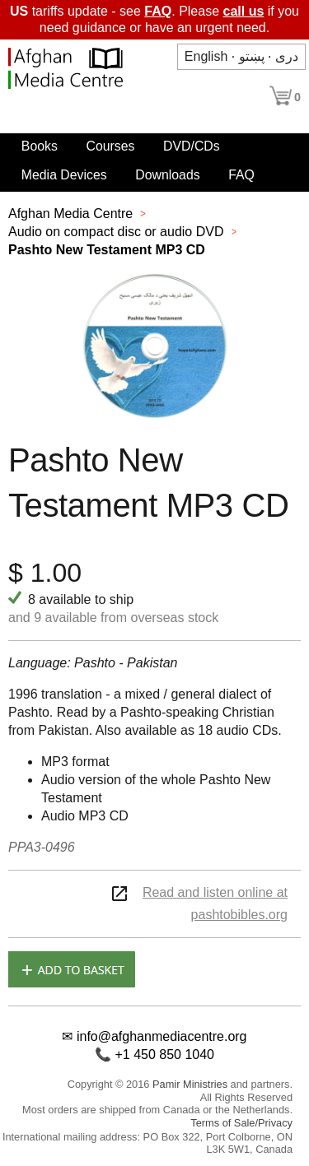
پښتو (252, 56)
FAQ (157, 11)
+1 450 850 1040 (164, 1054)
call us (244, 11)
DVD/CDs (191, 146)
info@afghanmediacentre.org (162, 1036)
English (206, 56)
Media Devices (64, 175)
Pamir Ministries (189, 1084)
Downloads (167, 175)
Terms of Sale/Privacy (241, 1123)
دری (286, 56)
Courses (110, 146)
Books (39, 146)
